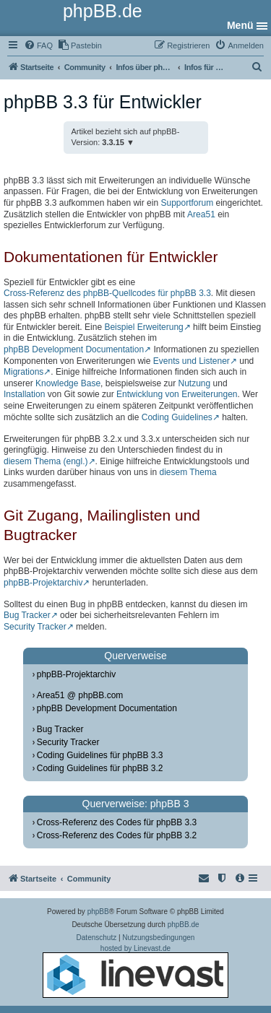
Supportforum (186, 203)
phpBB (98, 912)
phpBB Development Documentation (74, 349)
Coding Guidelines (177, 417)
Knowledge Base (67, 383)
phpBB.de (183, 925)
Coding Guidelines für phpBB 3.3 (100, 755)
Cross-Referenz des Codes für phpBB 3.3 (117, 822)
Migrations (23, 372)
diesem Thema (187, 472)
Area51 (201, 214)
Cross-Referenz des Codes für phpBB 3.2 (117, 835)
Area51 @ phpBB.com (80, 695)
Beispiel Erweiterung (143, 327)
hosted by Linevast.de (135, 971)
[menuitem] (38, 45)
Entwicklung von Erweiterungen (176, 394)
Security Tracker (35, 627)
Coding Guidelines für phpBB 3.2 (100, 768)
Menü (240, 25)
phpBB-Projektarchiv (43, 583)
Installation (24, 394)
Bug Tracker (27, 615)
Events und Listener (191, 361)
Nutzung (194, 383)
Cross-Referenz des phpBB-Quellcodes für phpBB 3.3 (107, 293)
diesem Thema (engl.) (46, 461)
